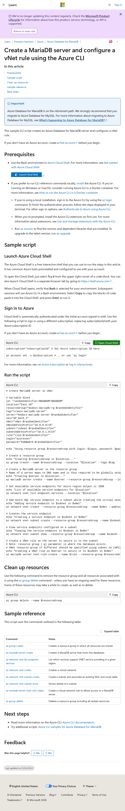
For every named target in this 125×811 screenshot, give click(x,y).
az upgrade (63, 233)
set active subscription (51, 364)
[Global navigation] (3, 5)
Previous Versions (23, 41)
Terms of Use (99, 794)
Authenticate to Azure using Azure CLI (86, 209)
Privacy (81, 794)
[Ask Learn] (110, 42)
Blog (51, 794)
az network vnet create (18, 670)
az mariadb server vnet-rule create (25, 690)
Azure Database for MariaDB (62, 41)
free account (67, 143)
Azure (40, 41)
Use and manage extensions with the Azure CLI (86, 221)
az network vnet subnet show (22, 683)
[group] (62, 473)
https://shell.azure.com (95, 281)
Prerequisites (14, 72)
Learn (7, 41)
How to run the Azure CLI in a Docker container (68, 192)
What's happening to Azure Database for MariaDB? (72, 120)
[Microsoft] (62, 5)
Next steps (13, 91)
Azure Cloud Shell (59, 162)
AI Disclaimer (14, 794)
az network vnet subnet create (22, 677)
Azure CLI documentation (78, 722)
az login (107, 200)
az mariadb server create (19, 652)
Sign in (118, 4)
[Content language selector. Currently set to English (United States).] (23, 786)
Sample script (14, 77)
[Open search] (109, 5)
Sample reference (16, 87)
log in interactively (80, 364)
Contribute (67, 794)
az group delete (28, 580)
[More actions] (117, 42)
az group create (14, 645)
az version (26, 228)
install (80, 183)
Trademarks (13, 800)
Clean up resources (17, 82)
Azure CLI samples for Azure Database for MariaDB (69, 727)
